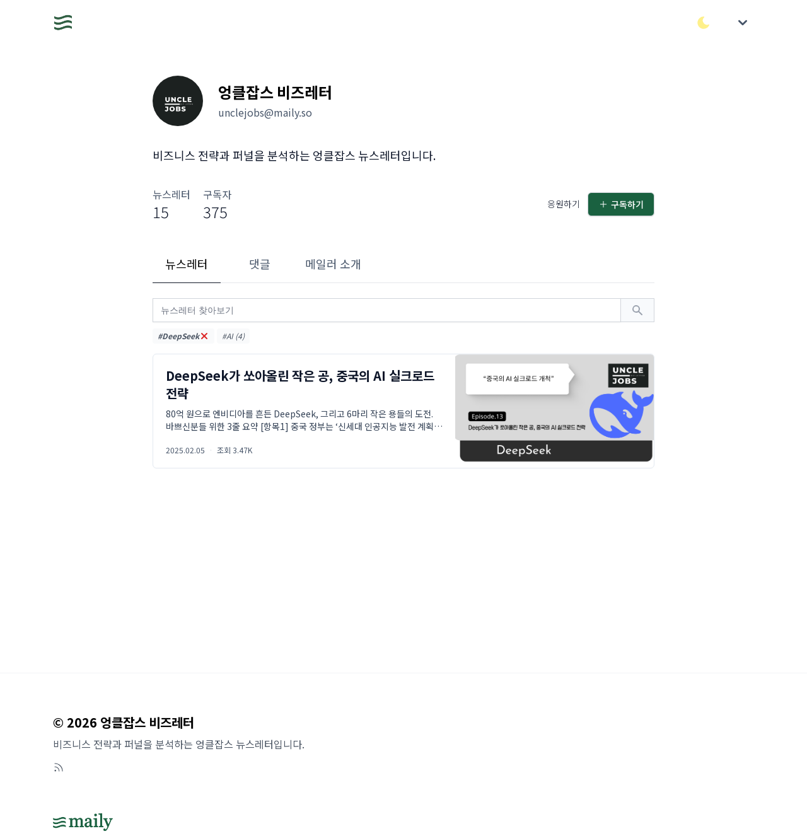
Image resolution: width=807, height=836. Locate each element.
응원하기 (563, 203)
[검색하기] (637, 310)
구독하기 (621, 204)
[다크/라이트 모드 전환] (703, 22)
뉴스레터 (186, 263)
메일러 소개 (333, 263)
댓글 (259, 263)
